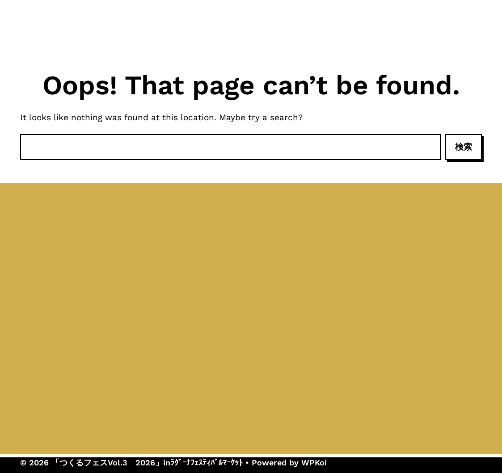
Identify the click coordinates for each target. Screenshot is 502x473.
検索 (463, 147)
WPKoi (314, 462)
